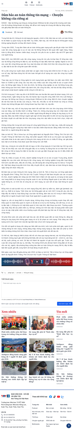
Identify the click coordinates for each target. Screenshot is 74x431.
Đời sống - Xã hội (65, 408)
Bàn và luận (50, 408)
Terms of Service (39, 299)
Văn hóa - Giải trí (65, 411)
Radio (26, 3)
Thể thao (35, 417)
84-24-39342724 (9, 417)
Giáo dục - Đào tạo (52, 411)
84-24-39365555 (9, 415)
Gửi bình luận (65, 304)
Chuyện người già (38, 420)
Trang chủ (35, 404)
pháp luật (11, 272)
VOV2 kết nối (50, 420)
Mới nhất (49, 404)
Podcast (32, 4)
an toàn (19, 272)
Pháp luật (4, 10)
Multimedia (39, 3)
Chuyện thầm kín (65, 420)
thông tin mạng (28, 272)
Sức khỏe (63, 417)
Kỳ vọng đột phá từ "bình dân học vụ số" (64, 334)
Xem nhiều (63, 404)
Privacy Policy (29, 299)
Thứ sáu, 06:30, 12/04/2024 (63, 10)
